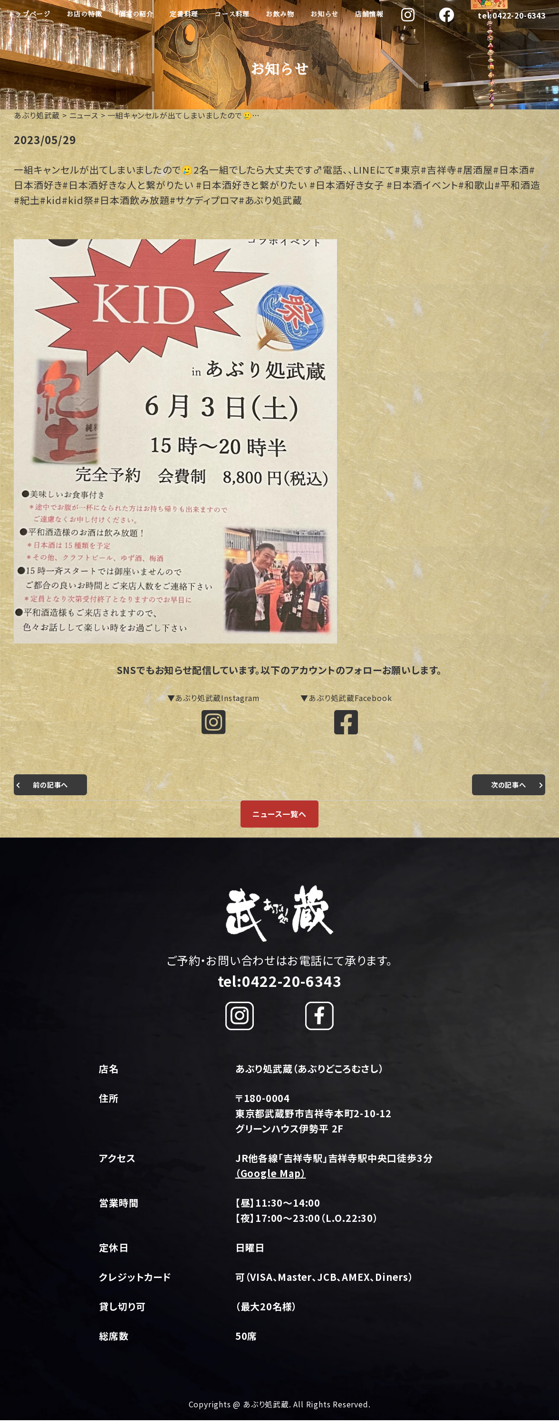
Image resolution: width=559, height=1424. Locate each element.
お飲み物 (280, 14)
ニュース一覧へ (279, 817)
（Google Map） (270, 1177)
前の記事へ (53, 788)
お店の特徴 (84, 14)
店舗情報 (369, 14)
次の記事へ (506, 788)
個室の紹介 (136, 14)
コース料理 (232, 14)
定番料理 (184, 14)
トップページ (29, 14)
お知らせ (324, 14)
